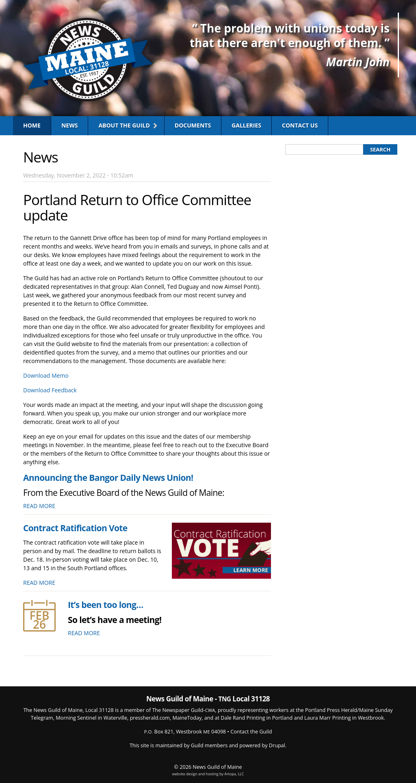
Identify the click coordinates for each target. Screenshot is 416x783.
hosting (212, 774)
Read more (39, 506)
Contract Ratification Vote (75, 528)
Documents (193, 125)
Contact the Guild (251, 731)
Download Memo (46, 375)
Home (32, 125)
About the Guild (124, 125)
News (69, 125)
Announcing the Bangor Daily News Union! (108, 477)
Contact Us (300, 125)
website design (184, 774)
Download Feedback (50, 390)
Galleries (246, 125)
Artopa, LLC (234, 774)
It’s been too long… (105, 604)
